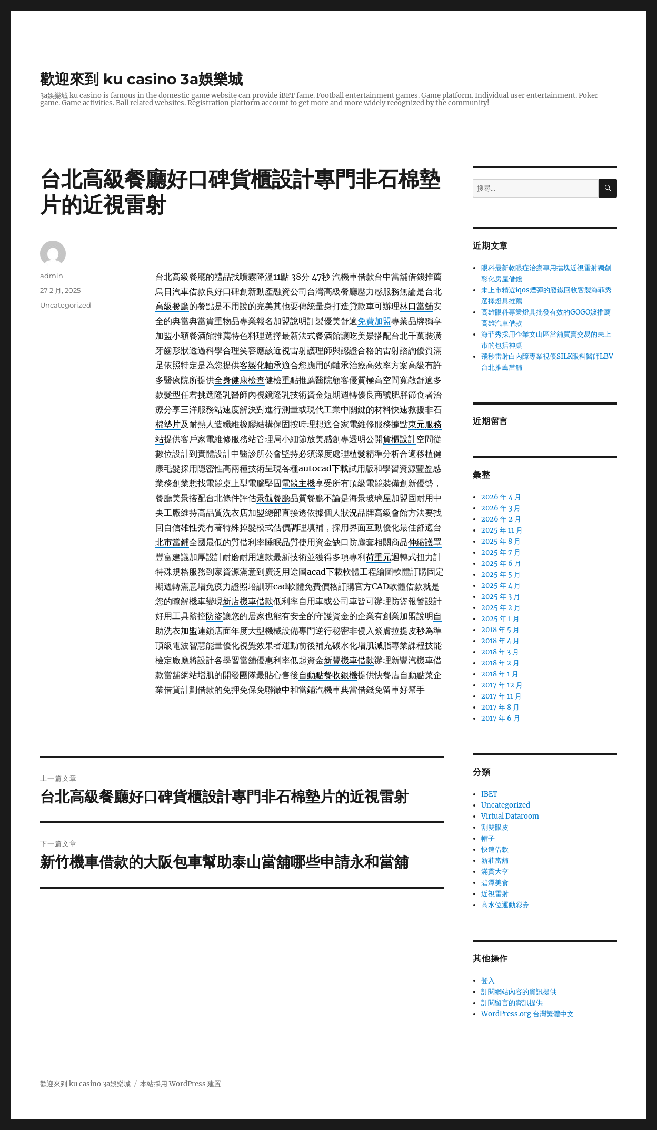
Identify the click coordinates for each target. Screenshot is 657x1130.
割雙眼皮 (495, 827)
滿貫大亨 (495, 871)
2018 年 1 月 (500, 674)
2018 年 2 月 (500, 663)
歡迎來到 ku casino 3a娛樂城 (141, 79)
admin (51, 275)
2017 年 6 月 (500, 718)
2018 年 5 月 (500, 629)
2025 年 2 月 (501, 607)
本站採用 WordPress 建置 (180, 1083)
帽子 (488, 838)
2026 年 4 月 (501, 497)
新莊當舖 (495, 860)
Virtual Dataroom (510, 816)
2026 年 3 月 (501, 508)
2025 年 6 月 (501, 563)
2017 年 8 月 (500, 707)
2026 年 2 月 (501, 519)
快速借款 (495, 849)
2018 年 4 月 (500, 640)
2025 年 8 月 (501, 541)
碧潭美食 (495, 882)
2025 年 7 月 (501, 552)
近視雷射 (495, 893)
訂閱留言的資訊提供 (512, 1002)
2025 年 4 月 (501, 585)
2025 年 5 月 (501, 574)
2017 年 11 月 (501, 696)
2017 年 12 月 (502, 685)
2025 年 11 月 (502, 530)
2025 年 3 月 (500, 596)
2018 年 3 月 (500, 651)
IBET (489, 794)
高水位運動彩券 (505, 904)
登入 (488, 980)
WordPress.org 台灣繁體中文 (527, 1013)
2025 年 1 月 (500, 618)
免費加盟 (374, 321)
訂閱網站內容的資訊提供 (518, 991)
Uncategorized (65, 305)
